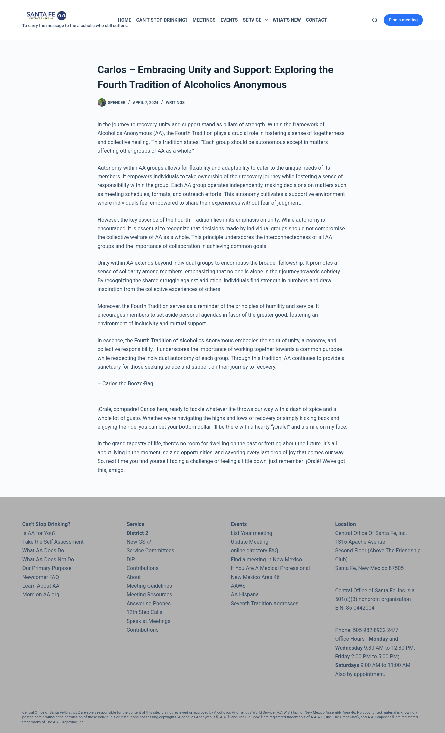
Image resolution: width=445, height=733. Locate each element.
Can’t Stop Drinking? (162, 20)
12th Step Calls (144, 612)
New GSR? (139, 542)
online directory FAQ (254, 550)
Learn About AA (40, 586)
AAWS (238, 586)
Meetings (204, 20)
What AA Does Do (43, 550)
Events (229, 20)
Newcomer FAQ (40, 577)
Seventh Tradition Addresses (265, 603)
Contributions (143, 568)
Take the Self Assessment (53, 542)
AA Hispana (245, 594)
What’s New (287, 20)
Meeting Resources (149, 594)
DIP (131, 559)
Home (124, 20)
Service (256, 20)
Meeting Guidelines (149, 586)
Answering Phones (149, 603)
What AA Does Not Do (48, 559)
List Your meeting (251, 533)
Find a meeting (403, 19)
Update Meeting (250, 542)
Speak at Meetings (149, 621)
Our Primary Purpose (47, 568)
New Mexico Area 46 (255, 577)
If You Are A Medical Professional (270, 568)
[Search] (374, 20)
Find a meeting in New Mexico (266, 559)
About (134, 577)
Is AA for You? (39, 533)
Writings (175, 102)
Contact (316, 20)
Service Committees (150, 550)
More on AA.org (40, 594)
